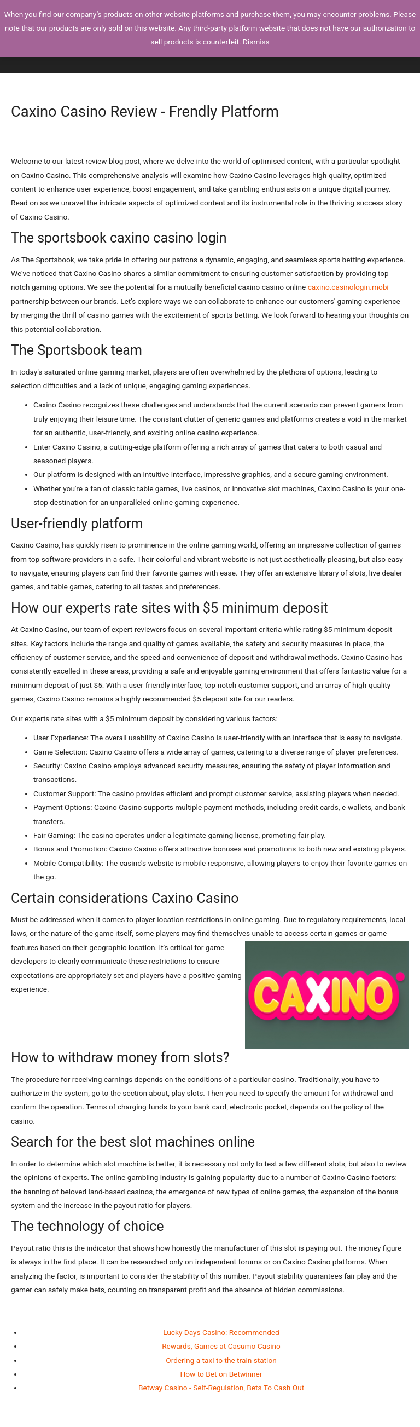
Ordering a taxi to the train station (221, 1360)
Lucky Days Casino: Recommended (221, 1332)
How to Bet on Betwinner (221, 1374)
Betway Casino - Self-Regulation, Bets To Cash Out (221, 1387)
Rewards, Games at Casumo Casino (221, 1346)
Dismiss (256, 41)
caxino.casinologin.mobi (348, 287)
